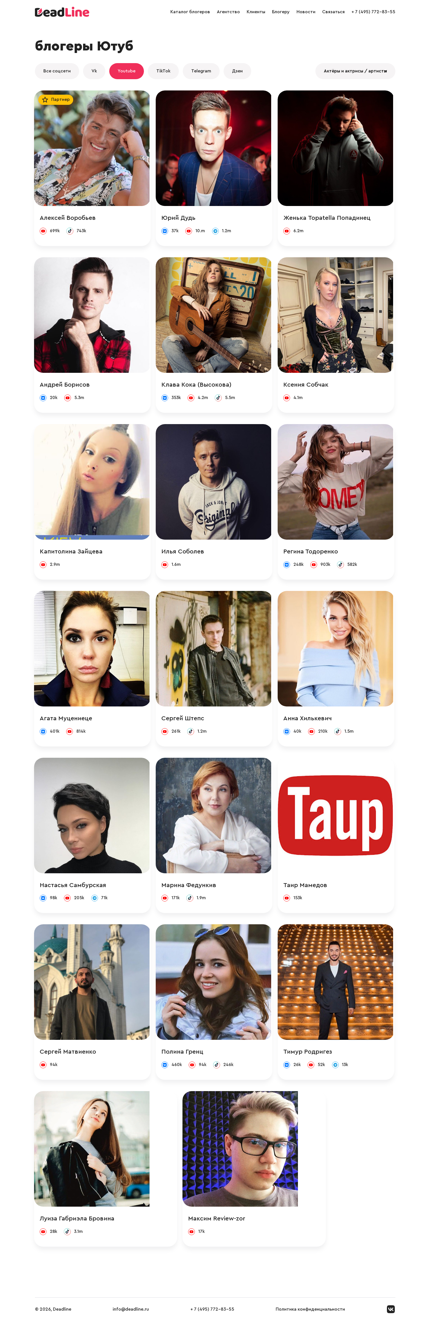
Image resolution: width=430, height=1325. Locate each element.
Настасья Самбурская (74, 888)
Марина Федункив (190, 888)
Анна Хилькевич (309, 720)
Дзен (237, 71)
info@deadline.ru (131, 1313)
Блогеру (281, 12)
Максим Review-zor (191, 1222)
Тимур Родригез (309, 1055)
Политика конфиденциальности (310, 1313)
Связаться (333, 12)
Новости (306, 12)
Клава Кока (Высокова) (198, 385)
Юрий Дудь (180, 218)
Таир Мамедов (307, 888)
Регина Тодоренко (312, 553)
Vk (94, 71)
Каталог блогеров (190, 12)
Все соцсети (57, 71)
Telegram (201, 71)
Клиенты (256, 12)
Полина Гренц (184, 1055)
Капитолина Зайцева (72, 553)
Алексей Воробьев (69, 218)
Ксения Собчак (307, 385)
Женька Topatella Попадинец (328, 218)
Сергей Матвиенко (69, 1055)
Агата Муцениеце (67, 720)
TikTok (163, 71)
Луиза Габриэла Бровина (78, 1222)
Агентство (228, 12)
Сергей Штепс (184, 720)
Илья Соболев (184, 553)
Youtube (126, 71)
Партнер (61, 100)
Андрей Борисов (66, 385)
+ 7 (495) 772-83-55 (373, 12)
